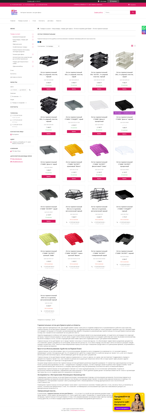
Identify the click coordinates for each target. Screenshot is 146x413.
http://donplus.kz (17, 159)
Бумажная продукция (19, 37)
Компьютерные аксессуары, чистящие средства (21, 50)
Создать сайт (31, 1)
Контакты (42, 21)
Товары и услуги (23, 21)
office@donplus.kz (17, 161)
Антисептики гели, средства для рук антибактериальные (22, 58)
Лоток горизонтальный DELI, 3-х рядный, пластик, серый (124, 74)
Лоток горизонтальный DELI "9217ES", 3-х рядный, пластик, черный (99, 74)
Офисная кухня (17, 44)
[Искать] (133, 12)
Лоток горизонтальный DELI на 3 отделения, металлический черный (99, 209)
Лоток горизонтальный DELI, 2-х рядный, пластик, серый (74, 74)
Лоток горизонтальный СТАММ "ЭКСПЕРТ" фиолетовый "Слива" (99, 164)
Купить (49, 89)
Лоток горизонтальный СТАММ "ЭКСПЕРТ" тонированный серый (99, 253)
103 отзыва (103, 1)
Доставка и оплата (16, 77)
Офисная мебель (18, 66)
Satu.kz (81, 409)
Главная (12, 21)
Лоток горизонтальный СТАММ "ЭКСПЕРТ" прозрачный (124, 164)
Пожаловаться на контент (78, 410)
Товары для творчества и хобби (20, 62)
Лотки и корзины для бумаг (82, 28)
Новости (58, 21)
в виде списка (135, 46)
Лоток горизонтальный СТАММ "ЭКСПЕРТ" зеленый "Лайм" (49, 253)
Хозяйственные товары (20, 47)
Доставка (50, 21)
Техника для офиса (18, 54)
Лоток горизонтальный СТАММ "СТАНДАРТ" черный (124, 209)
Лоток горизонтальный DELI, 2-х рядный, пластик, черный (49, 74)
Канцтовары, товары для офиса (62, 28)
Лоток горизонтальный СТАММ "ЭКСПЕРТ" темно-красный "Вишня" (74, 253)
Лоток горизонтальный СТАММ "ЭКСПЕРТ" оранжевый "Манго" (74, 164)
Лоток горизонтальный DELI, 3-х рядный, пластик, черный (49, 119)
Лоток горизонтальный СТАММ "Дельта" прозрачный (99, 119)
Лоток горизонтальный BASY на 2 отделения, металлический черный (48, 298)
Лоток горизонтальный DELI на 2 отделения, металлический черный (74, 209)
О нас (34, 21)
